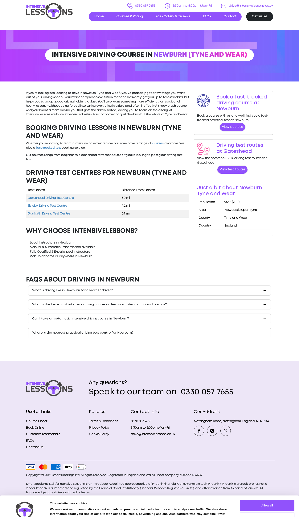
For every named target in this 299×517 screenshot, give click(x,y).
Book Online (35, 427)
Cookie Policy (99, 434)
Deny (267, 498)
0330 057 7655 (144, 5)
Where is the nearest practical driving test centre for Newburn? (82, 332)
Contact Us (34, 447)
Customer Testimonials (43, 434)
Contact (229, 16)
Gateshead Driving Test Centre (50, 198)
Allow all (267, 486)
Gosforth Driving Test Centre (48, 213)
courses (158, 143)
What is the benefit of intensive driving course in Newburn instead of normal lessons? (99, 304)
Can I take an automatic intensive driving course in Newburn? (80, 318)
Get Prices (259, 16)
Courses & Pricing (129, 16)
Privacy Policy (99, 427)
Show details (59, 509)
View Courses (232, 127)
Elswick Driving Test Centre (47, 205)
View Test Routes (232, 169)
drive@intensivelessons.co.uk (250, 5)
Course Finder (36, 421)
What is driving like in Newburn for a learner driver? (72, 290)
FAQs (207, 16)
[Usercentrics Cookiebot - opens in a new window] (24, 509)
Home (99, 16)
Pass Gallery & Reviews (172, 16)
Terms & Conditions (103, 421)
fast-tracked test (48, 148)
